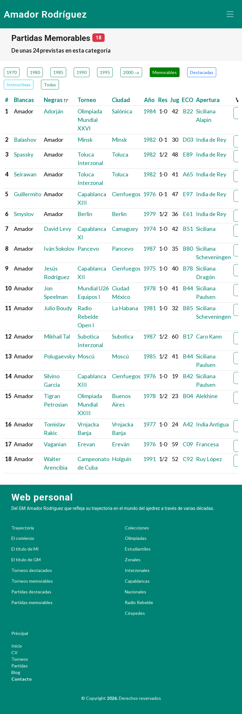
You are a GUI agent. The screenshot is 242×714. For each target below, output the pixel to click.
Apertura (208, 99)
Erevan (86, 444)
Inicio (16, 645)
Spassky (23, 154)
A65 (188, 174)
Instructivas (19, 84)
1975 (149, 268)
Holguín (121, 458)
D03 (187, 139)
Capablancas (137, 581)
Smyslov (24, 213)
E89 (188, 154)
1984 (149, 111)
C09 (188, 444)
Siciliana (206, 228)
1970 (12, 72)
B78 (188, 268)
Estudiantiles (138, 549)
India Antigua (212, 424)
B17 (188, 336)
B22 (188, 111)
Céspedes (135, 613)
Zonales (133, 559)
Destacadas (201, 72)
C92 (188, 458)
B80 (188, 248)
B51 (188, 228)
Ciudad (121, 99)
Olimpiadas (136, 538)
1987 (149, 248)
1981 (149, 308)
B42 (188, 376)
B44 (188, 288)
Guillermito (27, 194)
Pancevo (88, 248)
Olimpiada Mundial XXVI (90, 120)
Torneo (87, 99)
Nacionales (135, 592)
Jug (174, 99)
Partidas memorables (32, 602)
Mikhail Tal (57, 336)
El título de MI (25, 549)
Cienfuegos (126, 194)
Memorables (165, 72)
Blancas (24, 99)
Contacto (21, 679)
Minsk (85, 139)
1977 (149, 424)
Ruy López (209, 458)
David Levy (57, 228)
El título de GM (26, 559)
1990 (82, 72)
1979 (149, 213)
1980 (35, 72)
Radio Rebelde (139, 602)
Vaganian (55, 444)
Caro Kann (209, 336)
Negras (56, 99)
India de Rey (211, 139)
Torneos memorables (32, 581)
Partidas (19, 665)
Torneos (19, 659)
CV (14, 652)
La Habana (125, 308)
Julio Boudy (58, 308)
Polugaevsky (59, 356)
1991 (149, 458)
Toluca (120, 154)
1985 (58, 72)
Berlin (85, 213)
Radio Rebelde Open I (88, 316)
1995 (105, 72)
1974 (149, 228)
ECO (187, 99)
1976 (149, 194)
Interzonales (137, 570)
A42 (188, 424)
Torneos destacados (31, 570)
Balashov (25, 139)
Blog (15, 672)
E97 (188, 194)
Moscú (86, 356)
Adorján (53, 111)
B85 (188, 308)
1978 (149, 288)
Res (163, 99)
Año (149, 99)
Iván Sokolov (59, 248)
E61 (188, 213)
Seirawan (25, 174)
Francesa (207, 444)
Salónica (122, 111)
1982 (149, 139)
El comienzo (22, 538)
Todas (50, 84)
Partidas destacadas (31, 592)
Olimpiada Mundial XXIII (90, 404)
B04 (188, 395)
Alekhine (207, 395)
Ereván (121, 444)
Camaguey (125, 228)
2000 (131, 72)
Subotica (122, 336)
